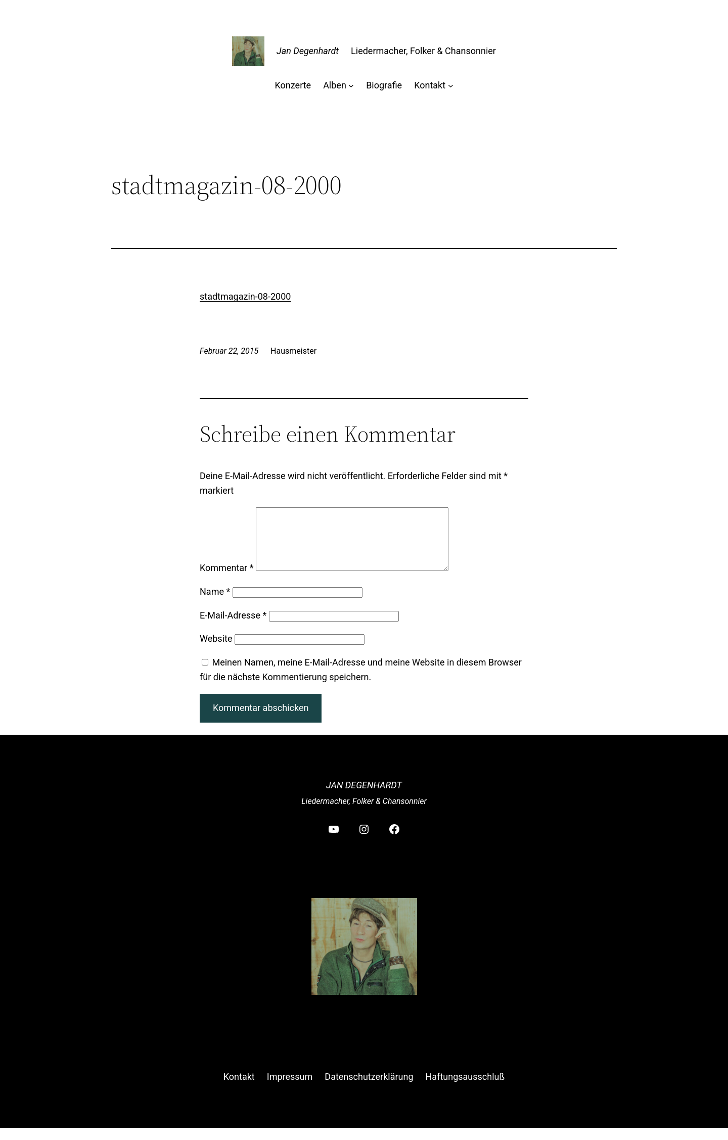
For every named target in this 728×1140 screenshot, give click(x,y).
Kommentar (226, 580)
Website (216, 650)
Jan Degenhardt (308, 50)
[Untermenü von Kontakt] (450, 85)
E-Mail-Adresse (233, 627)
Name (215, 603)
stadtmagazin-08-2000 (245, 296)
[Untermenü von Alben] (351, 85)
